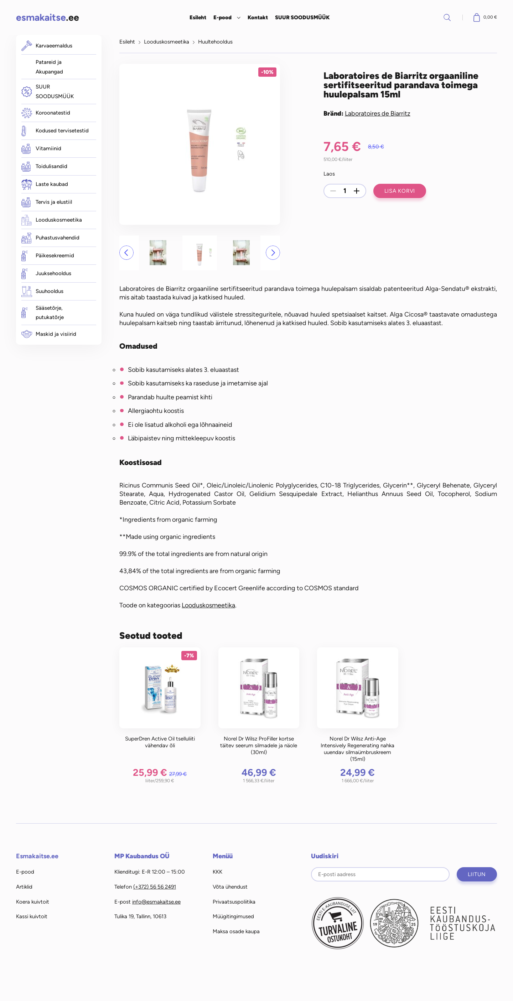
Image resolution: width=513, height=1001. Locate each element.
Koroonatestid (45, 113)
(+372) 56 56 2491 (154, 887)
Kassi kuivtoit (31, 916)
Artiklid (24, 887)
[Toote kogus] (345, 190)
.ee (47, 17)
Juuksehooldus (46, 273)
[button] (126, 253)
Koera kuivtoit (32, 902)
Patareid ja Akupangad (49, 67)
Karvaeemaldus (46, 45)
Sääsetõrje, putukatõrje (42, 313)
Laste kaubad (44, 184)
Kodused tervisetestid (55, 131)
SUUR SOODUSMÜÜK (302, 17)
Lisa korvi (399, 191)
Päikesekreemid (47, 256)
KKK (217, 872)
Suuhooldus (42, 291)
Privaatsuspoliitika (234, 902)
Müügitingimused (233, 916)
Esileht (198, 17)
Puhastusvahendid (50, 238)
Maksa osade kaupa (236, 931)
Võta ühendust (230, 887)
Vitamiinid (41, 149)
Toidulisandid (44, 167)
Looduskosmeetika (51, 220)
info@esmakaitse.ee (156, 902)
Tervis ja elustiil (46, 202)
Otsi (447, 17)
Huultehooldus (215, 42)
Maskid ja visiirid (48, 334)
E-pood (222, 17)
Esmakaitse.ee (37, 856)
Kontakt (258, 17)
